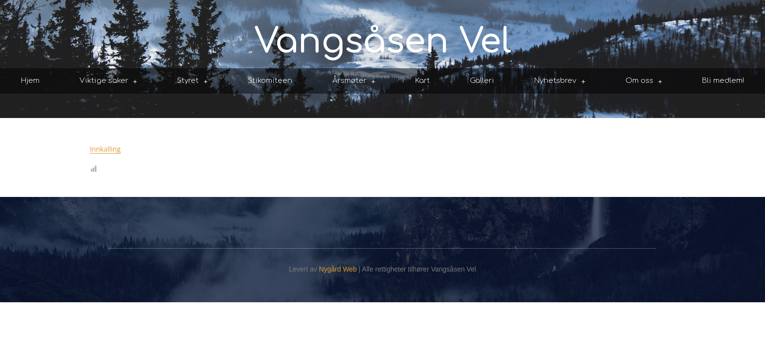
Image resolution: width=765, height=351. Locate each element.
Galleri (482, 81)
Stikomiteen (270, 81)
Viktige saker (109, 81)
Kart (422, 81)
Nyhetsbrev (559, 81)
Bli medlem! (723, 81)
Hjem (30, 81)
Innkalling (105, 149)
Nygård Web (338, 269)
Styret (192, 81)
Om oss (644, 81)
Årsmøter (354, 81)
